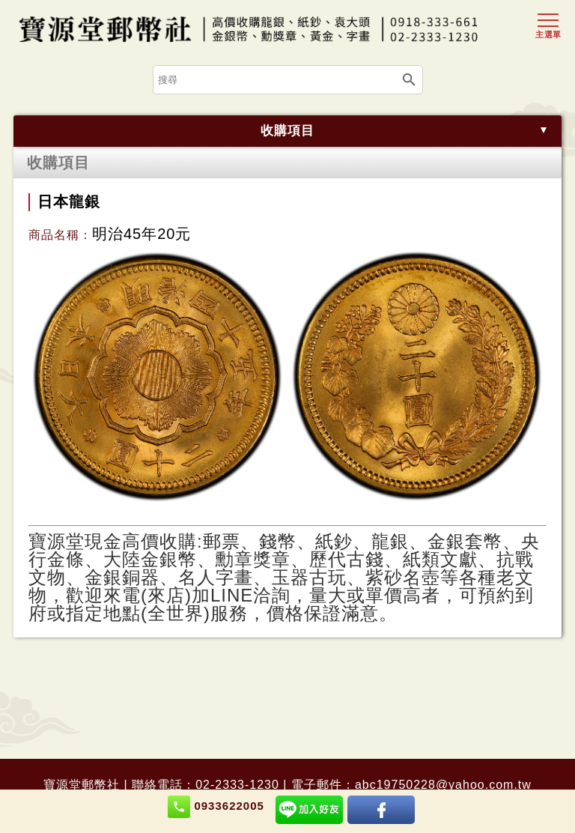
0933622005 (216, 807)
